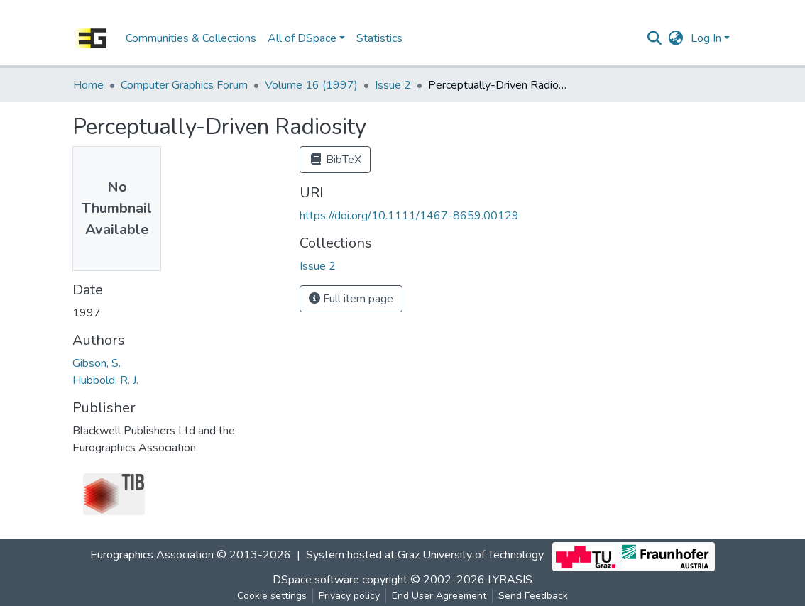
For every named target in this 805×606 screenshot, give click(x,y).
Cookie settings (272, 595)
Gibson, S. (96, 363)
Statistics (379, 38)
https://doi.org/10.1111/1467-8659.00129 (409, 216)
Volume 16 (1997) (311, 85)
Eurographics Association (152, 555)
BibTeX (335, 159)
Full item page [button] (351, 299)
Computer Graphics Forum (184, 85)
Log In (706, 38)
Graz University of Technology (471, 555)
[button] (676, 38)
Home (88, 85)
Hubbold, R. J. (105, 380)
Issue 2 (393, 85)
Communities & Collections (191, 38)
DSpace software (316, 580)
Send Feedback (533, 595)
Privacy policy (349, 595)
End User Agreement (439, 595)
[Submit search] (654, 38)
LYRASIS (510, 580)
